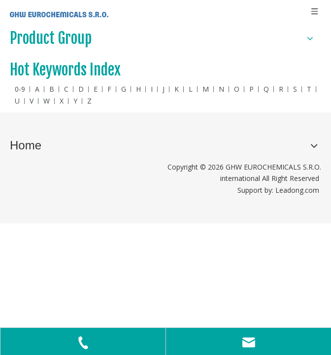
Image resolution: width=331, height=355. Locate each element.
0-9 (20, 89)
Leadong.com (297, 190)
